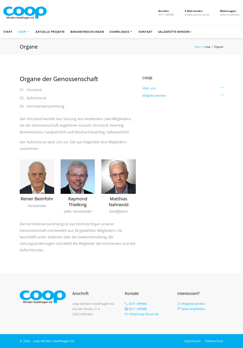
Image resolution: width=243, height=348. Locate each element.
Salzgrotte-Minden (175, 32)
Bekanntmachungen (87, 32)
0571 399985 (166, 14)
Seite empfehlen (230, 14)
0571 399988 (136, 309)
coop (22, 32)
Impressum (192, 341)
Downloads (119, 32)
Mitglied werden (154, 95)
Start (7, 32)
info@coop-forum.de (197, 14)
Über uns (149, 88)
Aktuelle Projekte (50, 32)
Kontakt (145, 32)
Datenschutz (214, 341)
